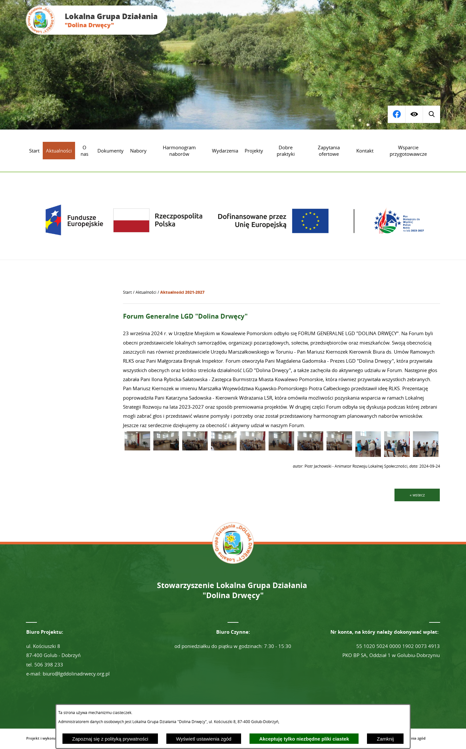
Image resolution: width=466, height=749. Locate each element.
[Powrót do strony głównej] (127, 292)
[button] (137, 448)
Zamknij (385, 739)
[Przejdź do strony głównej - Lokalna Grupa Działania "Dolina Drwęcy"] (96, 20)
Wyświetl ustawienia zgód (203, 739)
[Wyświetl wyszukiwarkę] (396, 114)
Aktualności (146, 292)
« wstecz (417, 494)
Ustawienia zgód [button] (411, 738)
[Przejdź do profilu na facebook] (431, 114)
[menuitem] (34, 150)
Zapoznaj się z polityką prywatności (110, 739)
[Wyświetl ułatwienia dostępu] (414, 114)
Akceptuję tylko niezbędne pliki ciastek (304, 739)
